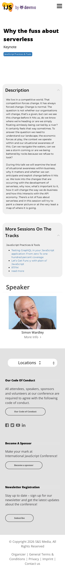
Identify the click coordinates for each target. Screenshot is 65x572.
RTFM (14, 267)
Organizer (18, 554)
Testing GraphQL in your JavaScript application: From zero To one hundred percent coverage (32, 254)
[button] (32, 363)
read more (17, 270)
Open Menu (59, 6)
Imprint (47, 559)
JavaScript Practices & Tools (18, 54)
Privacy (34, 559)
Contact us (32, 564)
